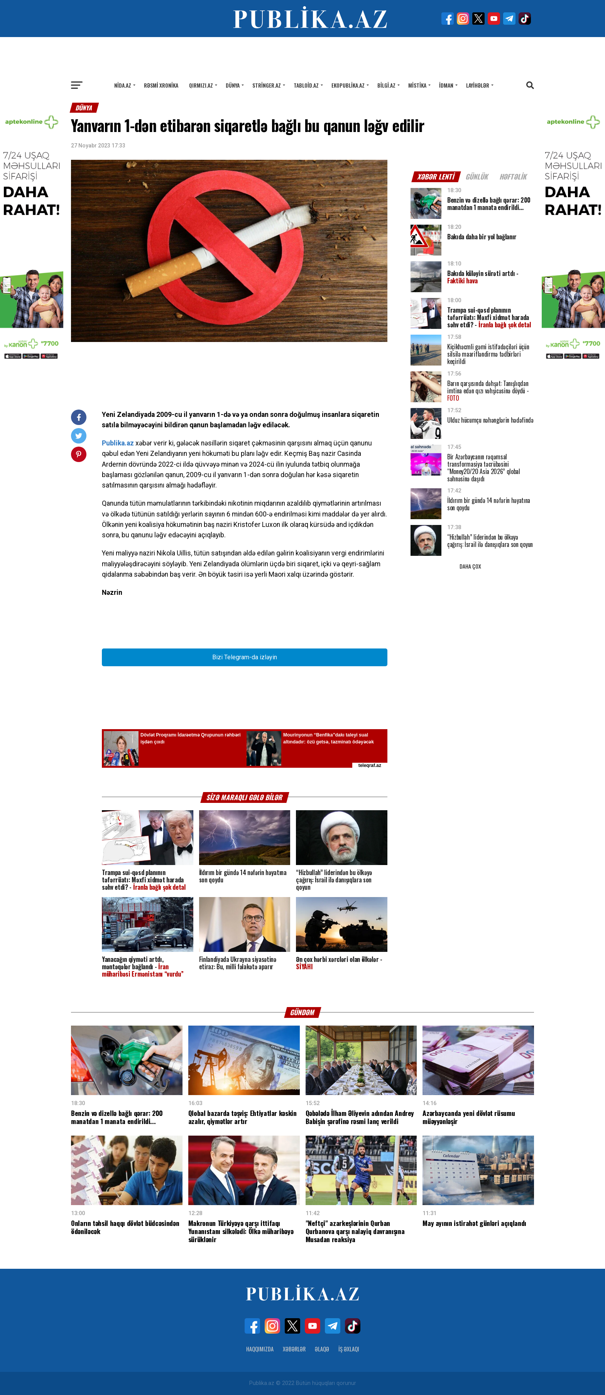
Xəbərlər (294, 1349)
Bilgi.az (386, 85)
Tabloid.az (306, 85)
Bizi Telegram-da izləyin (244, 657)
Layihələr (477, 85)
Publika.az (118, 443)
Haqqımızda (260, 1349)
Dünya (233, 85)
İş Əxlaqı (348, 1349)
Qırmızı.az (201, 85)
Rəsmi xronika (161, 85)
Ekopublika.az (348, 85)
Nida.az (122, 85)
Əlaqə (322, 1349)
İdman (446, 85)
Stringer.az (266, 85)
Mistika (417, 85)
